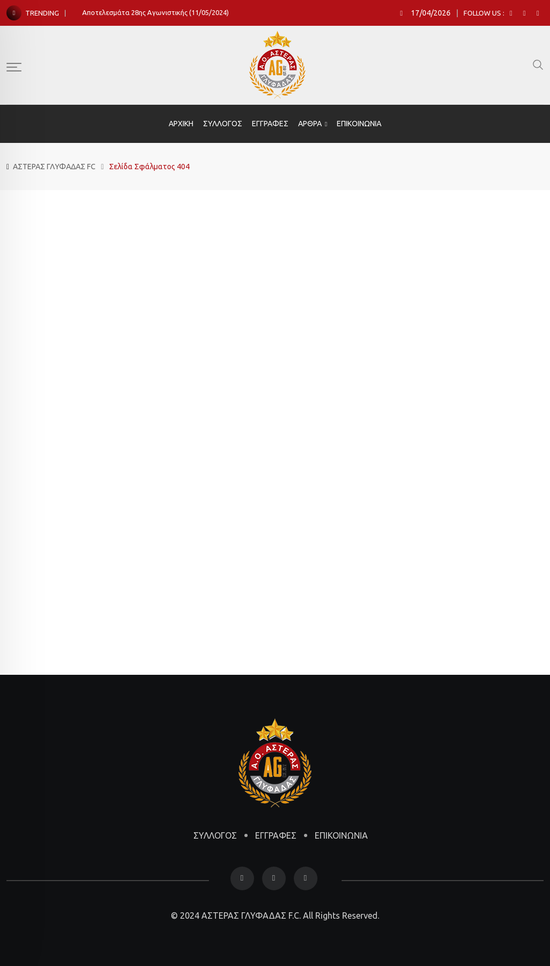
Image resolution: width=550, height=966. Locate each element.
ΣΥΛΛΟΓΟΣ (222, 123)
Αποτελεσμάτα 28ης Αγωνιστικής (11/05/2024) (155, 12)
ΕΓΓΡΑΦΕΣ (270, 123)
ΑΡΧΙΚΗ (181, 123)
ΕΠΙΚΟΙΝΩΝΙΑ (359, 123)
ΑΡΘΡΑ (310, 123)
